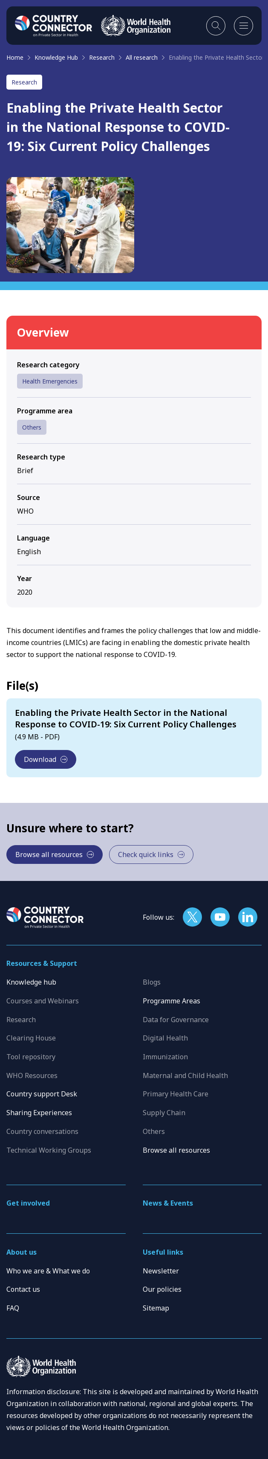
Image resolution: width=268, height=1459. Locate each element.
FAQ (12, 1308)
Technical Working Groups (48, 1150)
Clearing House (31, 1038)
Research (102, 57)
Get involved (28, 1203)
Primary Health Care (175, 1094)
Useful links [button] (163, 1252)
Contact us (23, 1289)
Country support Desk (41, 1094)
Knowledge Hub (56, 57)
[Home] (53, 25)
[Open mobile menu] (243, 25)
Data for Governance (176, 1019)
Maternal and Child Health (185, 1075)
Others (31, 427)
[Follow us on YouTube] (220, 917)
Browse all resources (176, 1150)
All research (142, 57)
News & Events (168, 1203)
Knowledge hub (31, 982)
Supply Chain (164, 1112)
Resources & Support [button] (41, 963)
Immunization (165, 1056)
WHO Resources (32, 1075)
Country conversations (42, 1131)
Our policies (162, 1289)
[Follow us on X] (192, 917)
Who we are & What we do (48, 1271)
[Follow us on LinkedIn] (247, 917)
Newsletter (161, 1271)
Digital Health (165, 1038)
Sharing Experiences (39, 1112)
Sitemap (156, 1308)
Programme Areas (171, 1001)
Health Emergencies (50, 381)
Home (14, 57)
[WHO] (135, 25)
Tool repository (30, 1056)
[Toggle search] (215, 25)
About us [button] (21, 1252)
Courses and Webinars (42, 1001)
